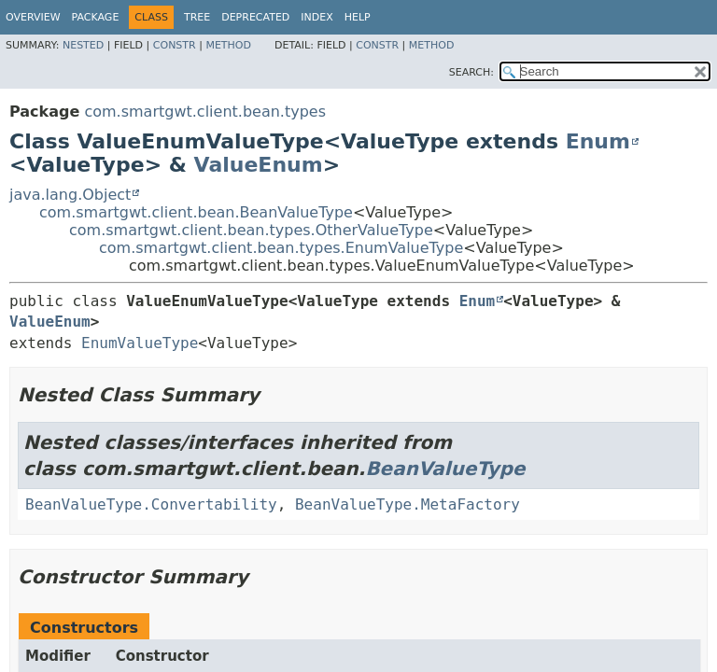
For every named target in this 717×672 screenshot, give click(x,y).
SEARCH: (471, 72)
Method (228, 45)
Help (357, 17)
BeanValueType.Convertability (151, 504)
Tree (197, 17)
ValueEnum (258, 164)
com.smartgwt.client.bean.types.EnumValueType (281, 248)
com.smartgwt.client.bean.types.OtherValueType (251, 230)
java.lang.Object (70, 194)
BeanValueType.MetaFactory (407, 504)
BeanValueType (445, 468)
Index (316, 17)
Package (96, 17)
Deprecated (255, 17)
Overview (33, 17)
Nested (83, 45)
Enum (598, 141)
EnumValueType (139, 343)
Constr (174, 45)
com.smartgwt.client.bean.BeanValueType (196, 212)
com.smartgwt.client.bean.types (205, 111)
